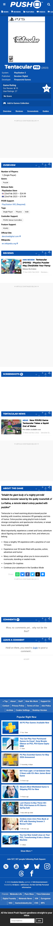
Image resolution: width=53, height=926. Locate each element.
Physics (19, 212)
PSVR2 (5, 228)
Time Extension (43, 894)
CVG (36, 903)
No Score (8, 96)
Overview (7, 111)
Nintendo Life (16, 894)
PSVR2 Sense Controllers (12, 220)
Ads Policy (46, 706)
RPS (43, 903)
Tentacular (22, 67)
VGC (10, 903)
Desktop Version (39, 710)
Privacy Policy (18, 706)
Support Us (45, 701)
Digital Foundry (9, 898)
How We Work (31, 701)
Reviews (19, 111)
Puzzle (5, 183)
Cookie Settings (23, 710)
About (13, 701)
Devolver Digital (21, 76)
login (35, 647)
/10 (16, 88)
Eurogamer (46, 898)
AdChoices (24, 885)
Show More (26, 851)
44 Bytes (15, 885)
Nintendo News (25, 898)
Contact (5, 706)
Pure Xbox (29, 894)
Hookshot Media (17, 882)
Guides (46, 111)
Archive (9, 710)
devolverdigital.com (11, 236)
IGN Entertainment (40, 882)
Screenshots (32, 111)
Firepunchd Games (22, 79)
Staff (20, 701)
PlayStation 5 (20, 73)
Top (5, 701)
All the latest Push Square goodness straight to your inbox (26, 914)
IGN (36, 898)
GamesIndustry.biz (23, 903)
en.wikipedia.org (10, 243)
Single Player (8, 212)
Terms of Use (33, 706)
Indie (27, 212)
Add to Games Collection (16, 103)
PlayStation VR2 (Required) (13, 204)
